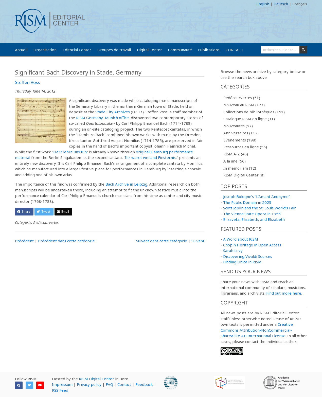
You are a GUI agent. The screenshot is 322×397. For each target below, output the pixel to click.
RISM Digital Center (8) (243, 174)
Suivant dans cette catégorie (161, 240)
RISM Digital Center (96, 378)
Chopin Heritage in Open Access (252, 244)
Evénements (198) (239, 139)
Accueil (21, 49)
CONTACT (234, 49)
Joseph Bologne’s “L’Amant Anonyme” (256, 196)
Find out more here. (284, 293)
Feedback (144, 384)
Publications (209, 49)
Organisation (45, 49)
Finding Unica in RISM (242, 261)
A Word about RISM (240, 239)
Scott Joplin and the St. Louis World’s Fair (259, 207)
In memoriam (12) (239, 168)
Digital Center (149, 49)
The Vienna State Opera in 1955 (252, 213)
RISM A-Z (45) (235, 153)
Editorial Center (77, 49)
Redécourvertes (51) (241, 97)
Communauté (180, 49)
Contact (124, 384)
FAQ (109, 384)
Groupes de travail (114, 49)
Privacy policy (89, 384)
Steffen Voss (27, 82)
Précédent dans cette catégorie (66, 240)
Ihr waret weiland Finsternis (150, 157)
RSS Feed (60, 390)
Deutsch (281, 3)
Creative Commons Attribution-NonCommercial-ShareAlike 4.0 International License (257, 330)
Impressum (62, 384)
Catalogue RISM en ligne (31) (249, 118)
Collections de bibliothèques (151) (254, 111)
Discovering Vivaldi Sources (247, 256)
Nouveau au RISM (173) (244, 104)
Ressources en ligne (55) (245, 146)
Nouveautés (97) (238, 125)
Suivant (197, 240)
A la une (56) (234, 161)
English (262, 3)
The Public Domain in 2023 (247, 202)
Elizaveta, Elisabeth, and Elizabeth (254, 219)
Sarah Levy (233, 250)
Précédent (24, 240)
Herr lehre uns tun (70, 151)
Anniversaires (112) (241, 132)
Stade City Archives (112, 111)
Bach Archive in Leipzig (126, 184)
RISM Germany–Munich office (102, 117)
